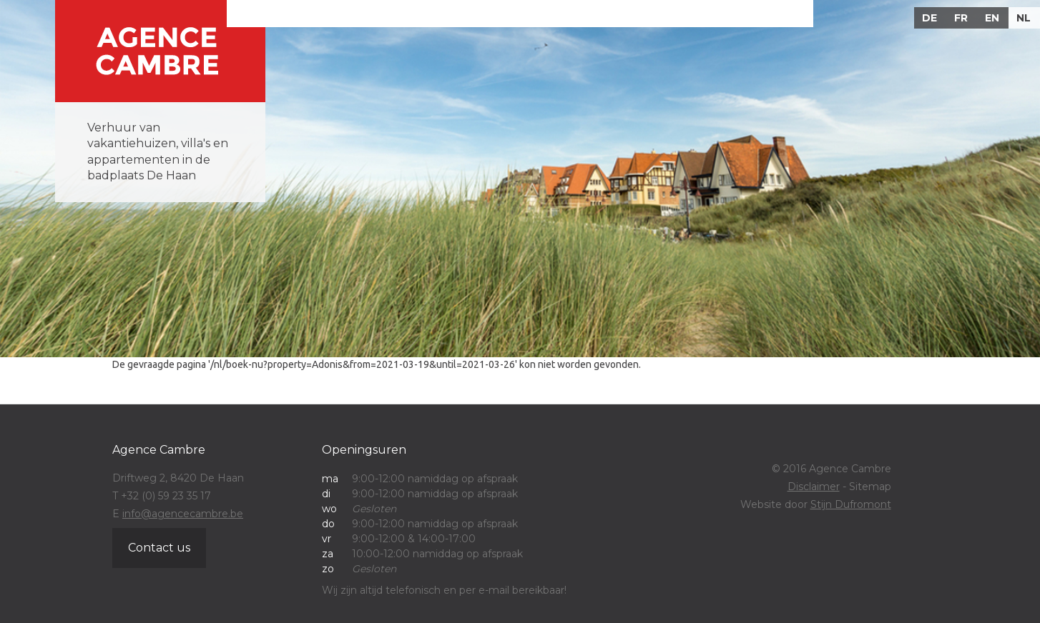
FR (961, 17)
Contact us (159, 547)
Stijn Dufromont (850, 504)
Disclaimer (814, 486)
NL (1023, 17)
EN (992, 17)
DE (929, 17)
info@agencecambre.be (182, 513)
